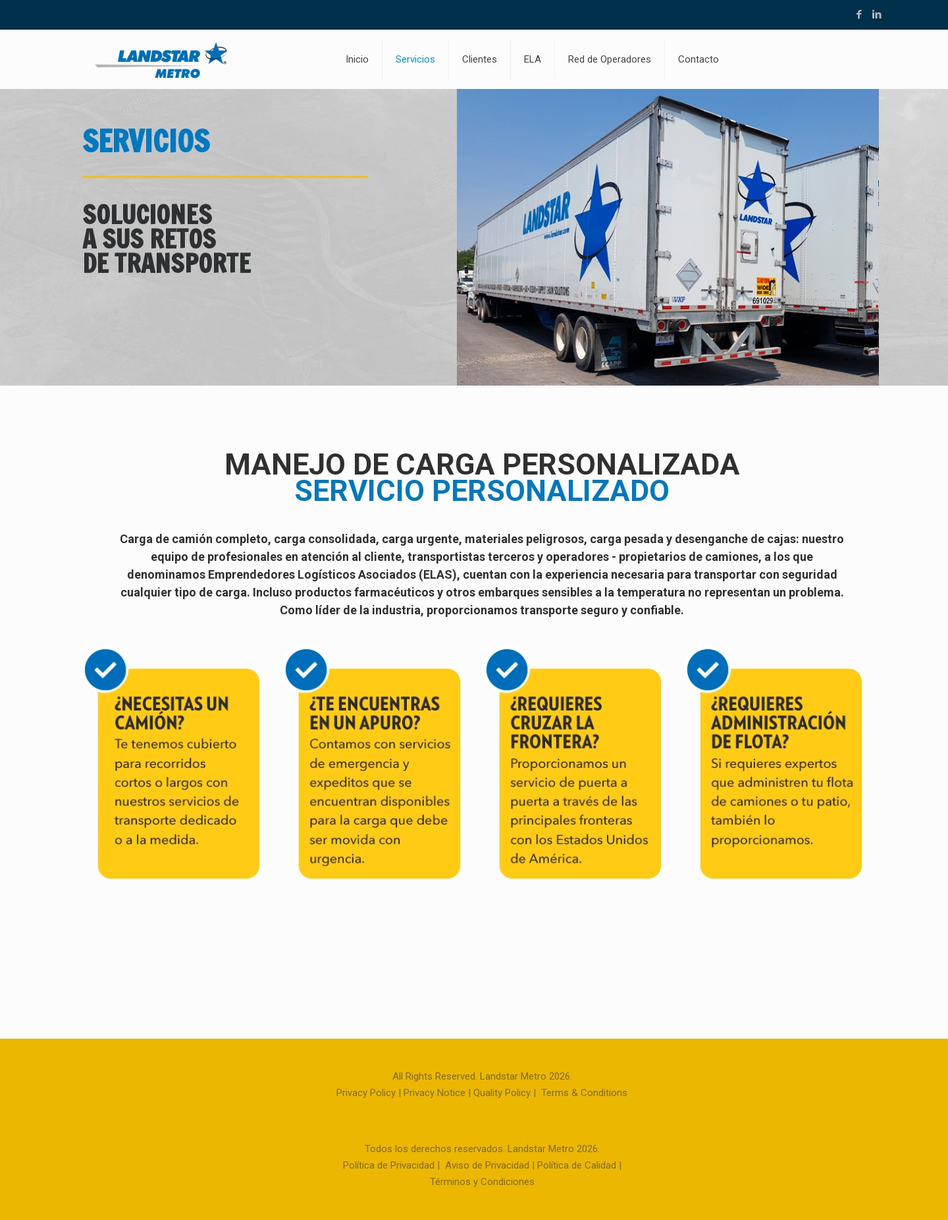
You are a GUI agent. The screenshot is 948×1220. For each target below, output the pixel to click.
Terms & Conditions (584, 1093)
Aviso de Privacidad (487, 1165)
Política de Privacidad (388, 1165)
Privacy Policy (366, 1093)
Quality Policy (502, 1093)
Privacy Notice (434, 1093)
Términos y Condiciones (482, 1182)
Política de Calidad (576, 1165)
